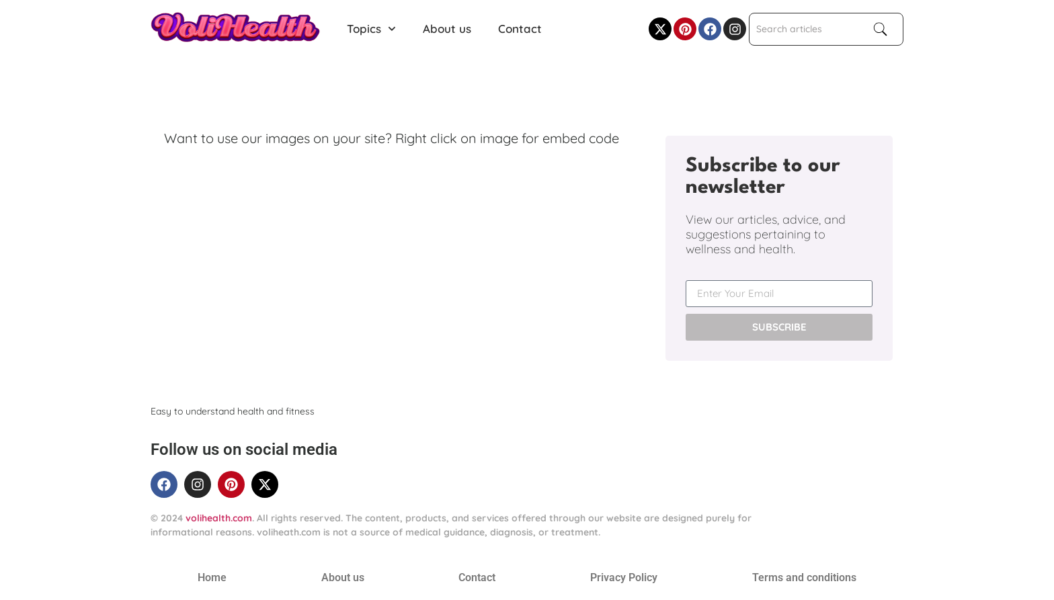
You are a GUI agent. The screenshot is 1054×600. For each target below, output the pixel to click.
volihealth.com (219, 518)
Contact (520, 29)
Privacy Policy (623, 577)
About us (447, 29)
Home (212, 577)
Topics (371, 29)
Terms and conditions (804, 577)
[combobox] (805, 29)
